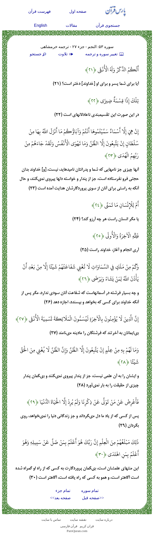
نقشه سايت (78, 519)
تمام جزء (63, 490)
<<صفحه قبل (93, 498)
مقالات (71, 25)
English (40, 25)
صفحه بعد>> (60, 498)
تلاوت (66, 54)
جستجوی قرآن (108, 25)
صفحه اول (77, 11)
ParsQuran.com (77, 531)
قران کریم (87, 526)
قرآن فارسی (68, 526)
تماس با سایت (51, 519)
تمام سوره (89, 490)
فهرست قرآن (39, 11)
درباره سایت (104, 519)
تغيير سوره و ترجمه (104, 54)
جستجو (38, 54)
